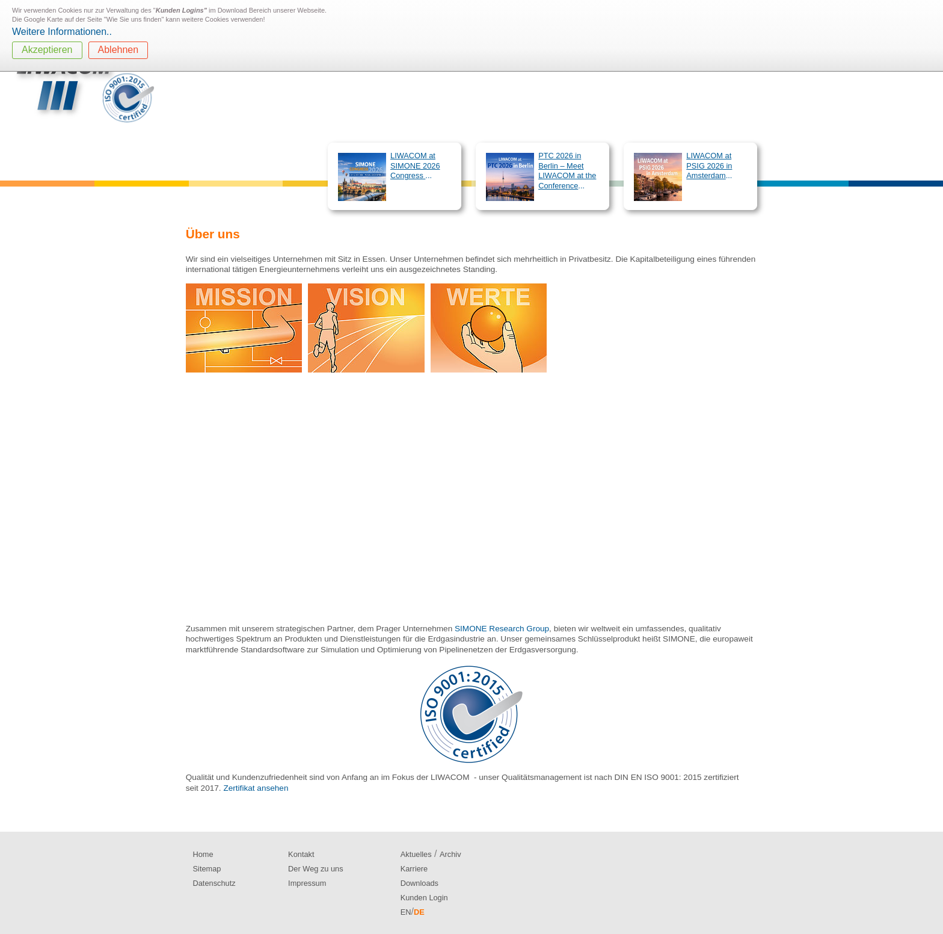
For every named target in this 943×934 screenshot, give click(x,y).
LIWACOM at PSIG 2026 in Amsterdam (709, 165)
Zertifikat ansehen (255, 788)
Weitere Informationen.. (62, 31)
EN (406, 912)
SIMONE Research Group (502, 628)
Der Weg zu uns (315, 868)
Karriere (414, 868)
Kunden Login (424, 897)
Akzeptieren (47, 50)
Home (203, 854)
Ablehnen (118, 50)
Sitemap (207, 868)
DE (419, 912)
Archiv (450, 854)
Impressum (307, 883)
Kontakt (301, 854)
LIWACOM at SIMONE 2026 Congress (415, 165)
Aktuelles (416, 854)
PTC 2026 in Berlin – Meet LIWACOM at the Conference (567, 170)
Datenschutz (214, 883)
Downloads (419, 883)
